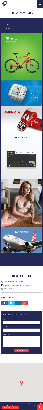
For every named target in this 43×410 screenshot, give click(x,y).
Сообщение (6, 334)
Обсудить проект (10, 408)
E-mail (5, 327)
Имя (4, 319)
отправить (21, 350)
